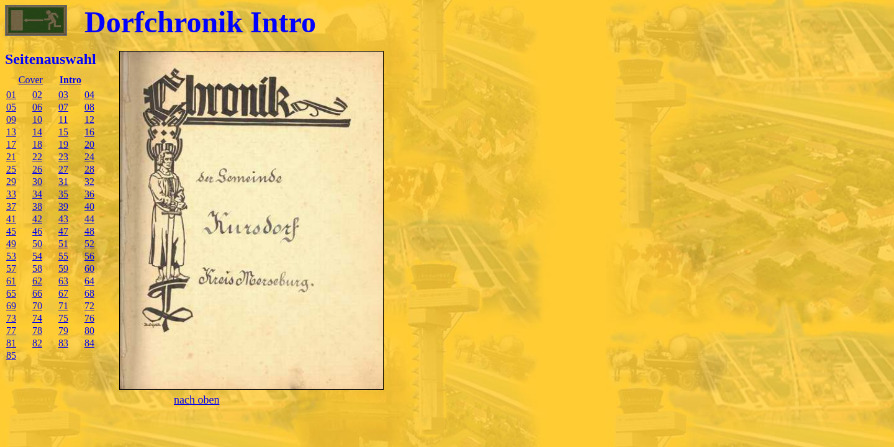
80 (89, 330)
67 (63, 293)
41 (11, 219)
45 (11, 231)
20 (89, 144)
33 (11, 194)
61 (11, 281)
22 (37, 156)
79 (63, 330)
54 (37, 256)
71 (63, 305)
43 (63, 219)
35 (63, 194)
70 (37, 305)
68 (89, 293)
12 (89, 119)
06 (37, 107)
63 (63, 281)
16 (89, 132)
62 (37, 281)
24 (89, 156)
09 (11, 119)
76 (89, 318)
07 (63, 107)
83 (63, 343)
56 (89, 256)
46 (37, 231)
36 (89, 194)
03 (63, 94)
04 (89, 94)
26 (37, 169)
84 (89, 343)
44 (89, 219)
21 (11, 156)
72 (89, 305)
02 (37, 94)
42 (37, 219)
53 (11, 256)
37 (11, 206)
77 (11, 330)
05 (11, 107)
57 (11, 268)
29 (11, 181)
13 (11, 132)
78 (37, 330)
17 (11, 144)
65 (11, 293)
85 (11, 355)
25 (11, 169)
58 (37, 268)
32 (89, 181)
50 (37, 243)
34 (37, 194)
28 (89, 169)
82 (37, 343)
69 (11, 305)
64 (89, 281)
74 (37, 318)
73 (11, 318)
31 (63, 181)
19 (63, 144)
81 (11, 343)
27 (63, 169)
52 (89, 243)
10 (37, 119)
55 (63, 256)
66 (37, 293)
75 (63, 318)
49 (11, 243)
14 (37, 132)
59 (63, 268)
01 (11, 94)
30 (37, 181)
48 (89, 231)
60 (89, 268)
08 (89, 107)
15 (63, 132)
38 (37, 206)
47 (63, 231)
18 (37, 144)
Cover (31, 79)
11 (63, 119)
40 (89, 206)
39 (63, 206)
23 (63, 156)
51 (63, 243)
